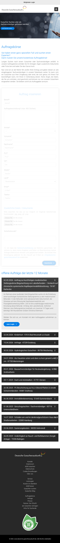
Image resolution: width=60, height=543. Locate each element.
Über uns (30, 474)
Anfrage (30, 498)
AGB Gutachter (30, 466)
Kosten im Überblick (30, 484)
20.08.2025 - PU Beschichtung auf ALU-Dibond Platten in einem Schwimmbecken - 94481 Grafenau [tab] (30, 389)
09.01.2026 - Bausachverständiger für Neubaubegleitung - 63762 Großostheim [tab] (30, 370)
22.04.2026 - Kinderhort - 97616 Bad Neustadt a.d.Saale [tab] (29, 335)
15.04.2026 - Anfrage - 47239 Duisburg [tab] (29, 342)
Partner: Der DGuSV (30, 503)
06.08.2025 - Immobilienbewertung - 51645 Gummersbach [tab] (29, 399)
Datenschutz (30, 469)
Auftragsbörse (30, 496)
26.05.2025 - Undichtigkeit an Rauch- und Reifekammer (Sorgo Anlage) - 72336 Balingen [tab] (29, 437)
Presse (30, 501)
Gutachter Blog (30, 491)
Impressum (30, 464)
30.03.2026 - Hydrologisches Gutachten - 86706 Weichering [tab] (29, 350)
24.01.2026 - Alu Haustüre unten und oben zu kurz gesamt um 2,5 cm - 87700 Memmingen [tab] (31, 359)
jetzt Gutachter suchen (7, 28)
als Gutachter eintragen (30, 506)
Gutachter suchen (30, 489)
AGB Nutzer (30, 486)
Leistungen (30, 481)
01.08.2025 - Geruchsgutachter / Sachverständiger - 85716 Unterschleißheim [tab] (29, 408)
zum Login (12, 324)
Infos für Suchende (30, 508)
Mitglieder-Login (29, 2)
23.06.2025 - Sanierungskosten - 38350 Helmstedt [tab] (29, 428)
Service (30, 479)
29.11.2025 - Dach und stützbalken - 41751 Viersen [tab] (29, 380)
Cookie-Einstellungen (30, 471)
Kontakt (30, 462)
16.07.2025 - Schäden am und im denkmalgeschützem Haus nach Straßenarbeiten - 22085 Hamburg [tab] (31, 418)
